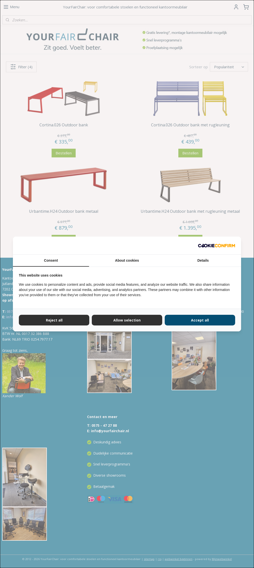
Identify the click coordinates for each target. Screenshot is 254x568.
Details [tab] (203, 260)
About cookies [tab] (127, 260)
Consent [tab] (51, 260)
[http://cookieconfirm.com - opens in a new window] (216, 245)
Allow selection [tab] (127, 320)
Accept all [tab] (200, 320)
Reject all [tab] (54, 320)
